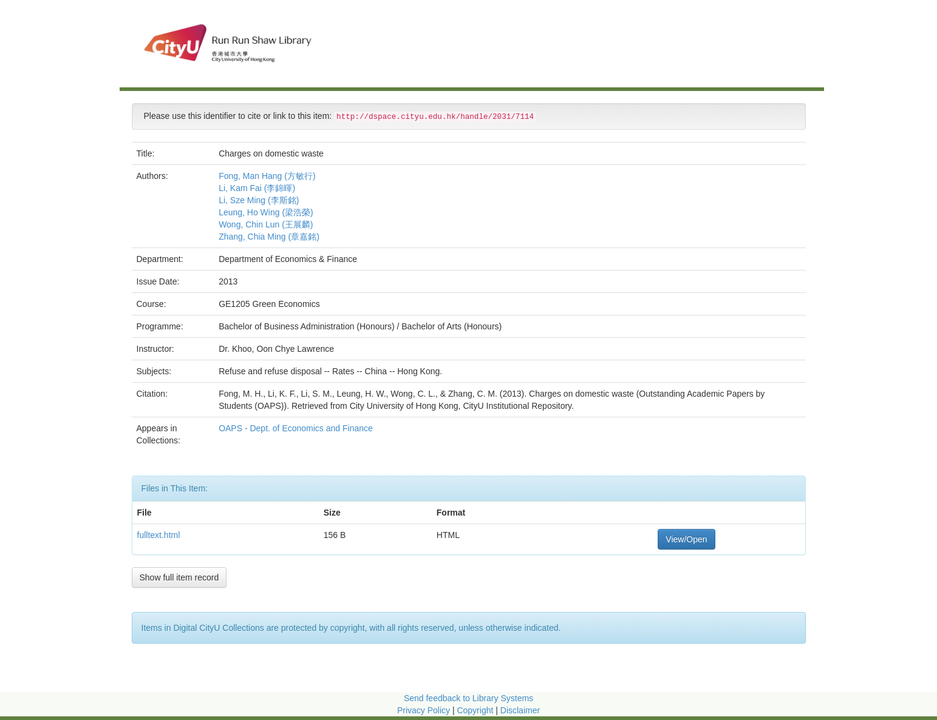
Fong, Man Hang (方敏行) (267, 176)
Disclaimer (520, 710)
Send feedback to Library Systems (468, 698)
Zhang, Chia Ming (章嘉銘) (269, 236)
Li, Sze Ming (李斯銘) (259, 200)
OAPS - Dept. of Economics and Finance (297, 428)
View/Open (686, 539)
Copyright (476, 710)
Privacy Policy (423, 710)
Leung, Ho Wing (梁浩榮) (266, 212)
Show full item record (179, 577)
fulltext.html (158, 535)
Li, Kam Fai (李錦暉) (257, 188)
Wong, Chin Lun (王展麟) (266, 224)
